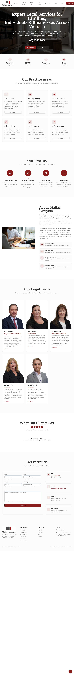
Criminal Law (23, 536)
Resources (47, 3)
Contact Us (43, 47)
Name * (6, 474)
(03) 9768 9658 (37, 40)
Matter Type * (26, 482)
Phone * (6, 482)
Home (16, 3)
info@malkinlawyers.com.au (58, 488)
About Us (31, 3)
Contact (63, 3)
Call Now (30, 47)
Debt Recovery (23, 541)
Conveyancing (23, 532)
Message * (6, 490)
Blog (56, 3)
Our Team (39, 3)
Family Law (22, 530)
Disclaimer (69, 547)
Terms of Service (62, 547)
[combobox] (32, 484)
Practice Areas (24, 3)
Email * (25, 474)
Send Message (22, 505)
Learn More (13, 112)
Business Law (23, 538)
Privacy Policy (53, 547)
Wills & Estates (23, 534)
